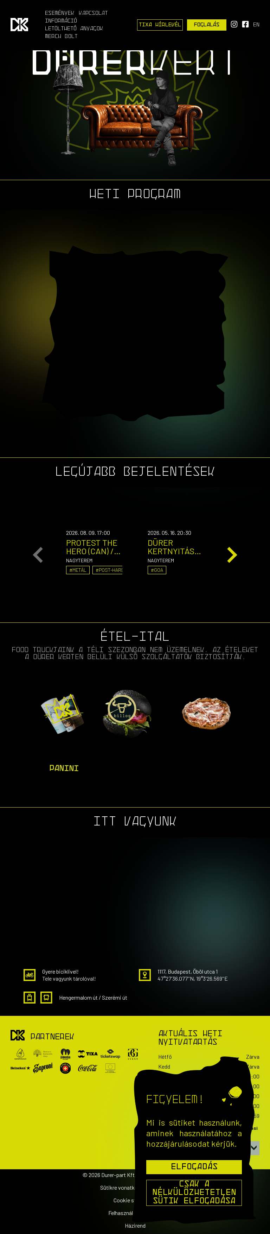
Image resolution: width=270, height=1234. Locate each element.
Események (60, 13)
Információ (61, 21)
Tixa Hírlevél (160, 25)
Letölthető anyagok (74, 29)
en (256, 25)
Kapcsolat (93, 13)
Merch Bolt (61, 36)
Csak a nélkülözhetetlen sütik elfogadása (194, 1192)
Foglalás (207, 25)
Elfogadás (194, 1167)
